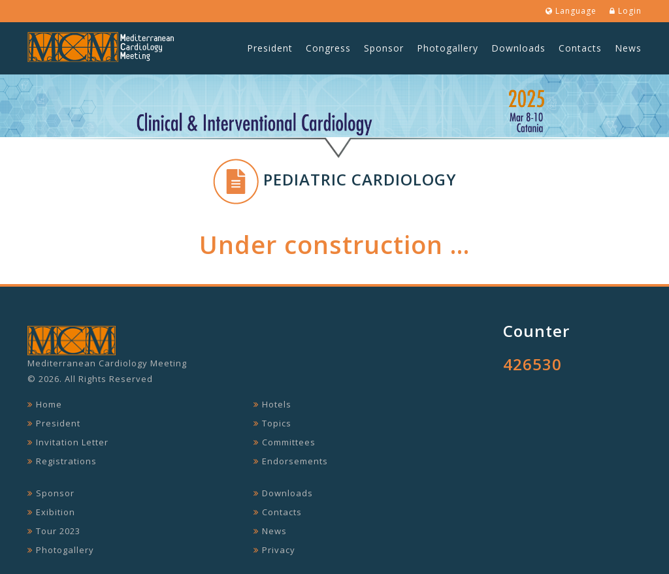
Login (626, 10)
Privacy (278, 550)
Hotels (276, 404)
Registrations (66, 461)
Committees (289, 442)
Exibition (55, 512)
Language (571, 10)
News (628, 48)
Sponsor (384, 48)
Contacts (580, 48)
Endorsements (295, 461)
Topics (276, 423)
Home (49, 404)
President (270, 48)
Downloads (518, 48)
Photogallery (447, 48)
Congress (328, 48)
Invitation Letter (72, 442)
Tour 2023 (58, 531)
